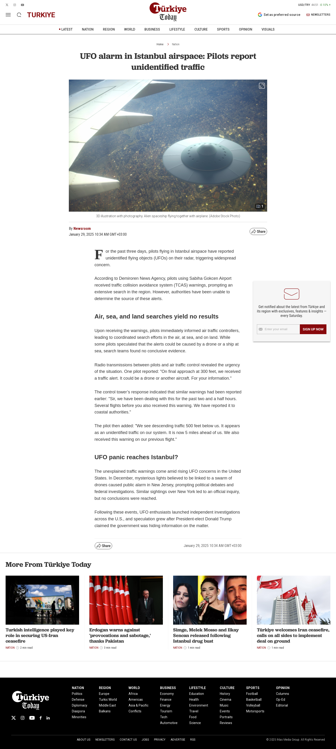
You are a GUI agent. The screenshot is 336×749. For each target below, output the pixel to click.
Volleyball (253, 705)
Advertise (178, 739)
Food (192, 717)
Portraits (226, 717)
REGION (109, 29)
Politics (77, 694)
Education (196, 694)
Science (195, 723)
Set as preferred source (279, 14)
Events (225, 711)
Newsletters (105, 739)
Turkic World (108, 699)
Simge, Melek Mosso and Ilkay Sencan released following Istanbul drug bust (206, 635)
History (225, 694)
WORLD (129, 29)
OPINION (245, 29)
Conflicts (135, 711)
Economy (167, 694)
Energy (165, 705)
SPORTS (223, 29)
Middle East (107, 705)
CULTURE (201, 29)
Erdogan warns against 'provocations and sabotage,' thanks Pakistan (120, 635)
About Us (83, 739)
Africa (133, 694)
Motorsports (255, 711)
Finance (166, 699)
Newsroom (82, 228)
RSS (192, 739)
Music (224, 705)
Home (160, 44)
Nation (175, 44)
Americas (136, 699)
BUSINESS (152, 29)
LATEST (67, 29)
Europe (104, 694)
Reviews (226, 723)
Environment (198, 705)
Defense (78, 699)
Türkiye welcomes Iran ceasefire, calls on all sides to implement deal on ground (293, 635)
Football (252, 694)
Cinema (225, 699)
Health (194, 699)
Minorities (79, 717)
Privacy (159, 739)
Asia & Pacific (138, 705)
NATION (88, 29)
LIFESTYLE (177, 29)
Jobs (145, 739)
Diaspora (78, 711)
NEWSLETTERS (318, 15)
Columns (282, 694)
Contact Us (128, 739)
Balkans (105, 711)
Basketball (254, 699)
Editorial (282, 705)
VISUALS (268, 29)
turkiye (41, 15)
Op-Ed (280, 699)
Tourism (166, 711)
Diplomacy (79, 705)
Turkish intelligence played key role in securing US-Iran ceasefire (40, 635)
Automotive (169, 723)
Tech (163, 717)
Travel (193, 711)
